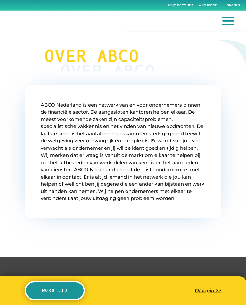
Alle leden (208, 5)
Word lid (55, 290)
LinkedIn (231, 5)
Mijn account (180, 5)
